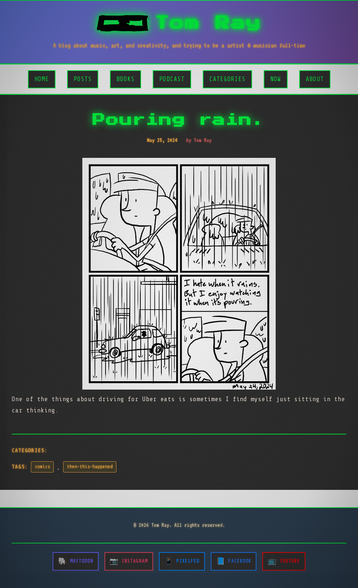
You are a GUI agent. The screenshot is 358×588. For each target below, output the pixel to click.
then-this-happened (90, 466)
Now (275, 79)
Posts (83, 79)
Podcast (172, 79)
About (315, 79)
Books (125, 79)
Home (41, 79)
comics (42, 466)
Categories (227, 79)
